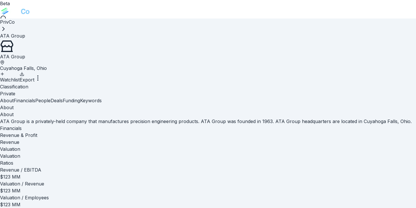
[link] (12, 36)
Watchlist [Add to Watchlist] (10, 77)
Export (27, 77)
